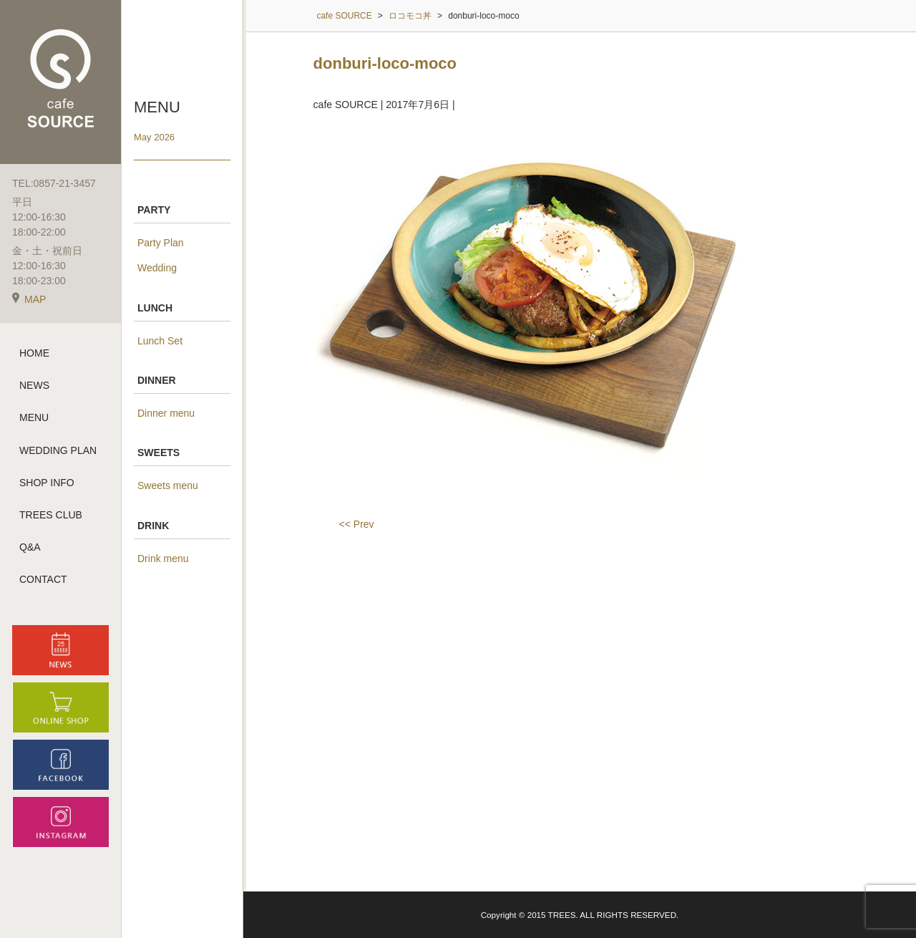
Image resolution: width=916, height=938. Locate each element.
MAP (29, 299)
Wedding (157, 268)
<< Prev (356, 524)
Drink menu (163, 558)
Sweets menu (167, 485)
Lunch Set (159, 341)
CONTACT (43, 579)
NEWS (34, 385)
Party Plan (160, 242)
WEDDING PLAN (58, 450)
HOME (34, 353)
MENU (34, 417)
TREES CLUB (50, 515)
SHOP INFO (46, 482)
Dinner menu (166, 413)
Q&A (30, 547)
